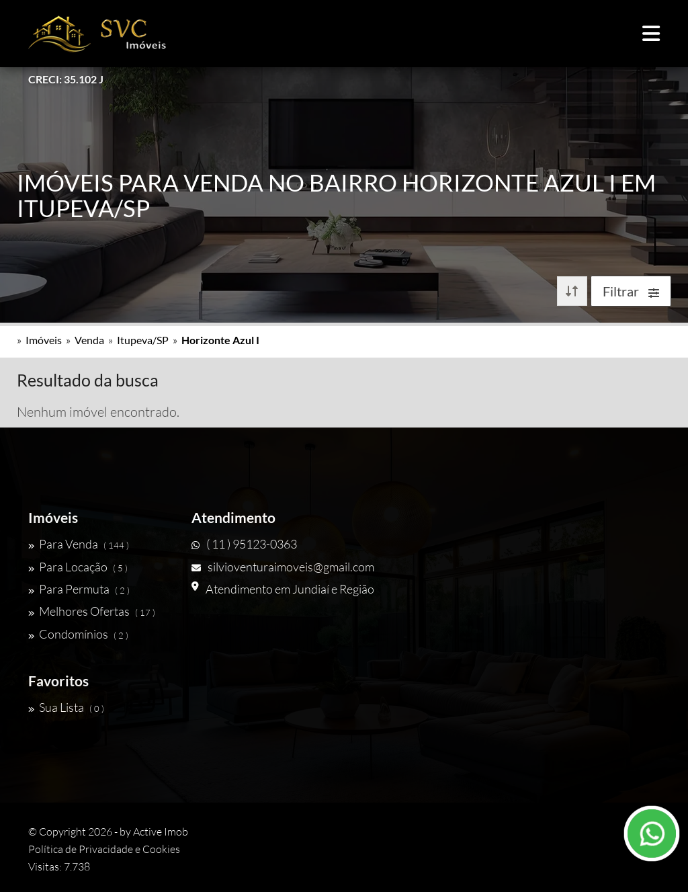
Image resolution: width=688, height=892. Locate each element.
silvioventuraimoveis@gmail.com (282, 566)
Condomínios (78, 633)
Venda (89, 339)
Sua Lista (66, 707)
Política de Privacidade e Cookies (104, 849)
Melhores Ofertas (91, 611)
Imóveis (44, 339)
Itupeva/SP (143, 339)
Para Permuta (79, 588)
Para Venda (78, 543)
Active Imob (160, 831)
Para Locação (78, 566)
